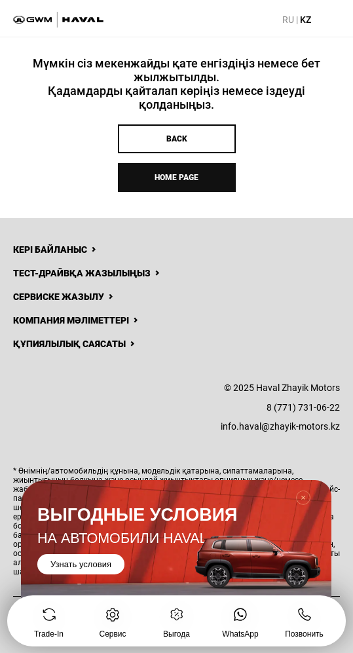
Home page (176, 177)
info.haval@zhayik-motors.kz (280, 426)
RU (288, 19)
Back (176, 138)
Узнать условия (80, 564)
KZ (305, 19)
